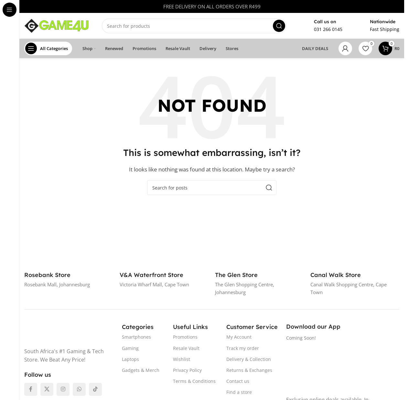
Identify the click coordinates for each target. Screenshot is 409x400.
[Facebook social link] (30, 389)
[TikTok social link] (95, 389)
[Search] (194, 25)
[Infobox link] (320, 26)
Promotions (185, 337)
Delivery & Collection (248, 359)
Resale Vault (186, 348)
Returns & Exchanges (249, 370)
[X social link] (46, 389)
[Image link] (64, 332)
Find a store (239, 392)
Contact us (237, 381)
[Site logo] (56, 25)
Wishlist (181, 359)
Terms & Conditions (194, 381)
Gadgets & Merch (140, 370)
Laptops (130, 359)
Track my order (242, 348)
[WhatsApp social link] (79, 389)
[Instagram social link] (63, 389)
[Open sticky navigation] (48, 48)
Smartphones (136, 337)
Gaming (130, 348)
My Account (239, 337)
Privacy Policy (187, 370)
